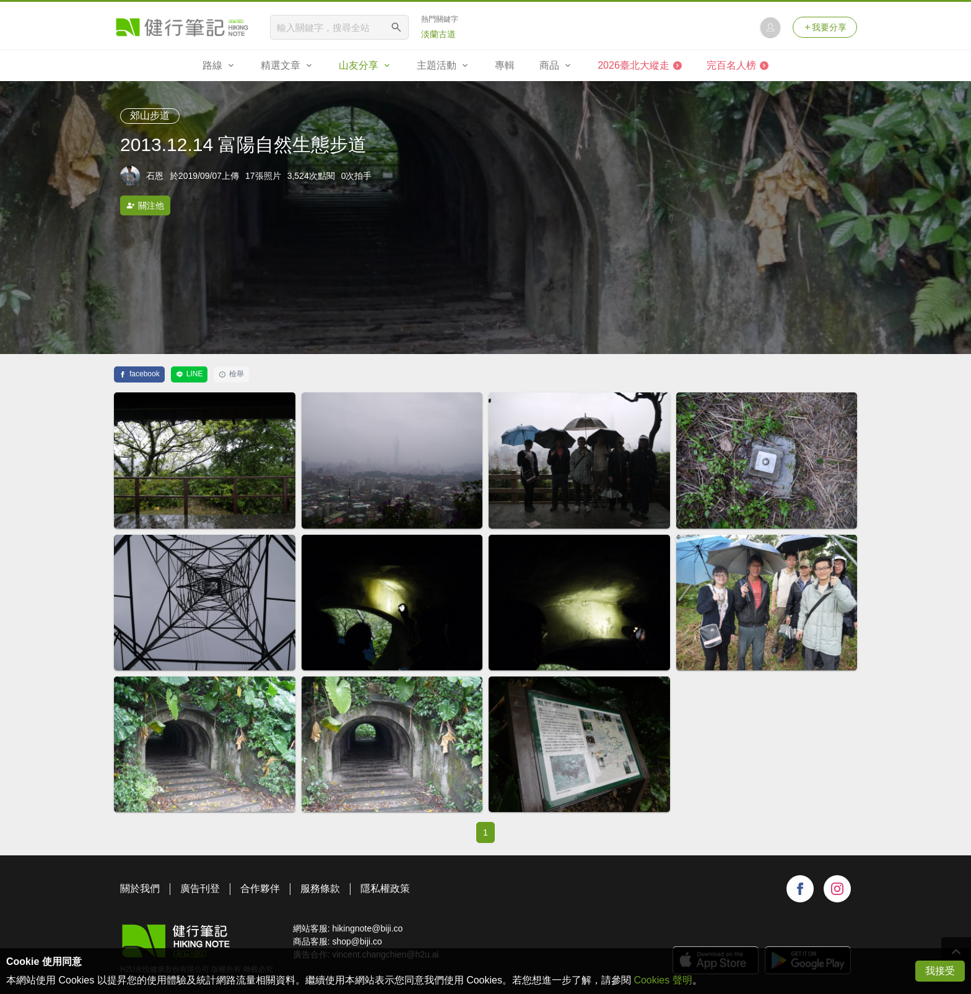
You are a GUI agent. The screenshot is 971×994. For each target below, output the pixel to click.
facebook (139, 374)
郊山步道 (150, 115)
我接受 (940, 971)
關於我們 (140, 888)
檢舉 (231, 374)
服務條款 (320, 888)
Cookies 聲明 (663, 980)
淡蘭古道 (438, 34)
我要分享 (825, 27)
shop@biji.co (356, 941)
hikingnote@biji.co (367, 928)
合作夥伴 (260, 888)
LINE (189, 374)
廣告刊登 (200, 888)
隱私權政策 (385, 888)
